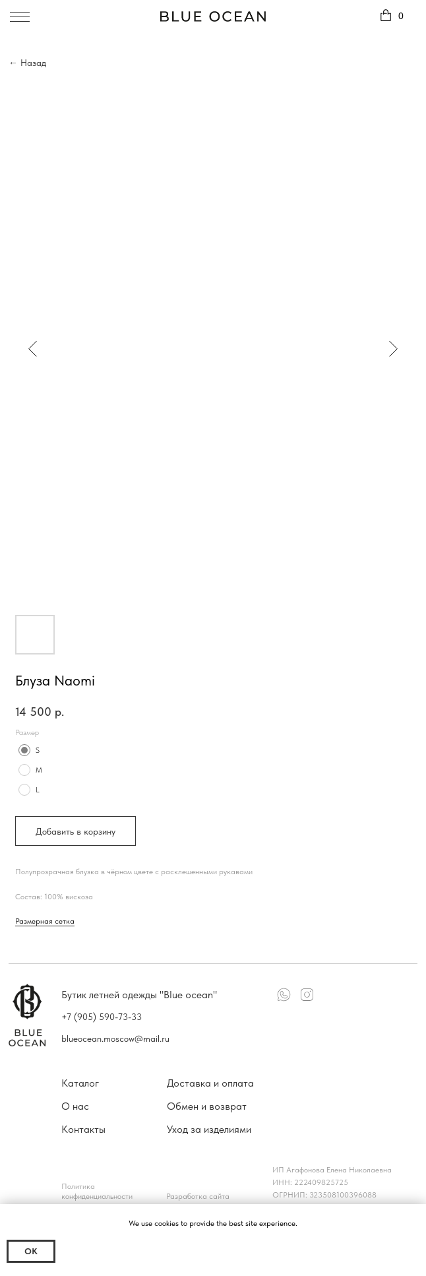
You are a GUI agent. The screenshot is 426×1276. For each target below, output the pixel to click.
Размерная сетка (45, 921)
